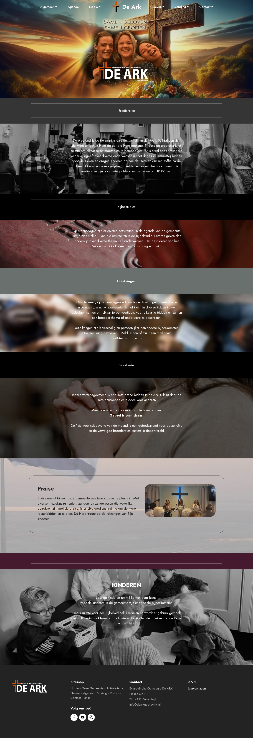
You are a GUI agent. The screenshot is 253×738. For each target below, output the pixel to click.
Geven (157, 6)
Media (93, 6)
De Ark (131, 7)
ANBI (192, 681)
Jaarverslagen (197, 688)
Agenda (73, 6)
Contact (205, 6)
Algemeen (47, 6)
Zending (180, 6)
